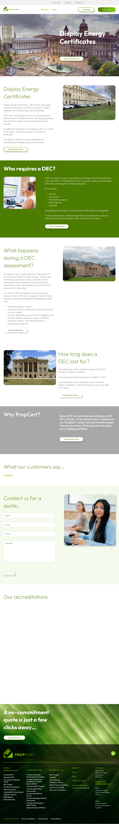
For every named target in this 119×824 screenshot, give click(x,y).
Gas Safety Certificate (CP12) (12, 781)
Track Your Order (78, 781)
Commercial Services (34, 770)
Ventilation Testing (56, 782)
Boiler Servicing (9, 800)
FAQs (74, 776)
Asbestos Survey (10, 790)
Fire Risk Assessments (11, 787)
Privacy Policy (43, 819)
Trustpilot (8, 475)
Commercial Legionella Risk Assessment (36, 799)
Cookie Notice (56, 819)
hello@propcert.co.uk (103, 784)
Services (44, 9)
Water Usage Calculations (58, 785)
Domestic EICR (9, 777)
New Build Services (56, 770)
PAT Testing (8, 785)
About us (68, 3)
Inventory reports (10, 795)
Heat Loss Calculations (57, 790)
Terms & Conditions (28, 819)
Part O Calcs (54, 775)
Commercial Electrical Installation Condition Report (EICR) (34, 782)
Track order (56, 3)
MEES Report (8, 797)
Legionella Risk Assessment (13, 792)
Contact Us (99, 768)
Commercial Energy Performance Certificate (35, 776)
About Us (75, 768)
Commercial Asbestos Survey (34, 795)
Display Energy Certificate (35, 808)
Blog (54, 9)
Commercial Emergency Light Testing (35, 804)
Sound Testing (54, 780)
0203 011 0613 (100, 782)
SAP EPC (52, 777)
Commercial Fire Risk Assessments (34, 790)
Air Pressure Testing (56, 787)
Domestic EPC (9, 775)
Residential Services (11, 770)
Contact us (79, 3)
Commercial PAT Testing (35, 786)
